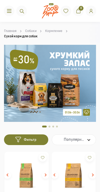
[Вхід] (91, 11)
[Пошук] (21, 11)
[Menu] (9, 11)
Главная (10, 31)
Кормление (53, 31)
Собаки (31, 31)
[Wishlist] (43, 158)
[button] (7, 175)
